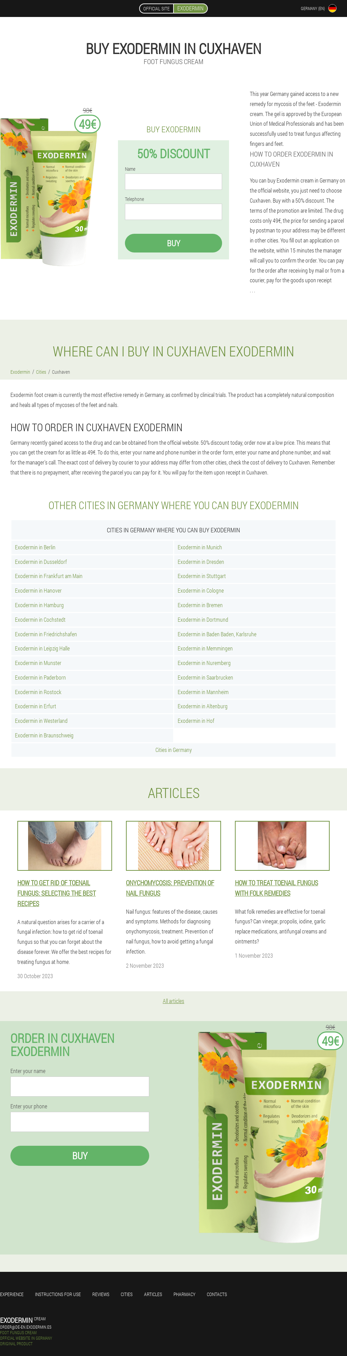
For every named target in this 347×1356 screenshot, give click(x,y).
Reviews (100, 1294)
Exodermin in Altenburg (203, 706)
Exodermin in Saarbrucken (205, 677)
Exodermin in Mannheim (203, 691)
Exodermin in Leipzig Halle (42, 648)
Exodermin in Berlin (35, 547)
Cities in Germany (173, 749)
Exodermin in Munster (38, 662)
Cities (127, 1294)
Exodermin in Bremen (200, 605)
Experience (12, 1294)
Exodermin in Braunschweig (44, 735)
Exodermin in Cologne (201, 590)
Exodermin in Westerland (41, 720)
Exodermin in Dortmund (203, 619)
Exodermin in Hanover (38, 590)
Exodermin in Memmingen (205, 648)
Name (130, 169)
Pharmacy (184, 1294)
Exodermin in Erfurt (35, 706)
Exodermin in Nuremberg (204, 662)
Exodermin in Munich (200, 547)
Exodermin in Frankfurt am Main (49, 575)
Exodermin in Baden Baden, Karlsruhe (217, 634)
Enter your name (27, 1071)
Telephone (134, 199)
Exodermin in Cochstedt (40, 619)
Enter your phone (28, 1106)
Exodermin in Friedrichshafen (46, 634)
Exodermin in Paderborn (40, 677)
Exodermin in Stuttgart (202, 575)
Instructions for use (58, 1294)
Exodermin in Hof (196, 720)
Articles (153, 1294)
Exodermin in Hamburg (39, 605)
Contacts (217, 1294)
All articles (173, 1000)
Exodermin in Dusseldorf (41, 561)
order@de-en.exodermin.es (25, 1327)
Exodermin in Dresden (201, 561)
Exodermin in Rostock (38, 691)
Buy (173, 243)
